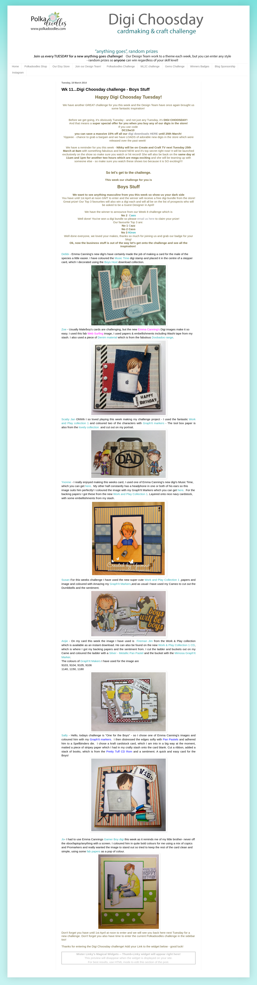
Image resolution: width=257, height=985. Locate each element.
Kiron (132, 232)
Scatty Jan (68, 419)
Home (15, 66)
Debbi (65, 254)
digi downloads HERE (143, 133)
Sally (64, 735)
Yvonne (66, 482)
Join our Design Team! (88, 66)
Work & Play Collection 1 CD (176, 645)
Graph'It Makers (90, 661)
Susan (65, 579)
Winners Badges (199, 66)
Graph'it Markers (120, 583)
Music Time (122, 258)
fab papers (93, 851)
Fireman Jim (144, 641)
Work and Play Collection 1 (130, 494)
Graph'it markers (153, 423)
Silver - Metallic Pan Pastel (126, 653)
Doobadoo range (162, 337)
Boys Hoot (111, 262)
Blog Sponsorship (225, 66)
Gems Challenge (175, 66)
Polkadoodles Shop (35, 66)
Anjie (64, 641)
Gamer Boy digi (114, 839)
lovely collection (89, 427)
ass (132, 215)
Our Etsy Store (61, 66)
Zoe (63, 329)
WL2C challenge (150, 66)
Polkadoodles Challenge (121, 66)
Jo (62, 839)
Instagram (18, 72)
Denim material (107, 337)
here (88, 486)
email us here (145, 218)
